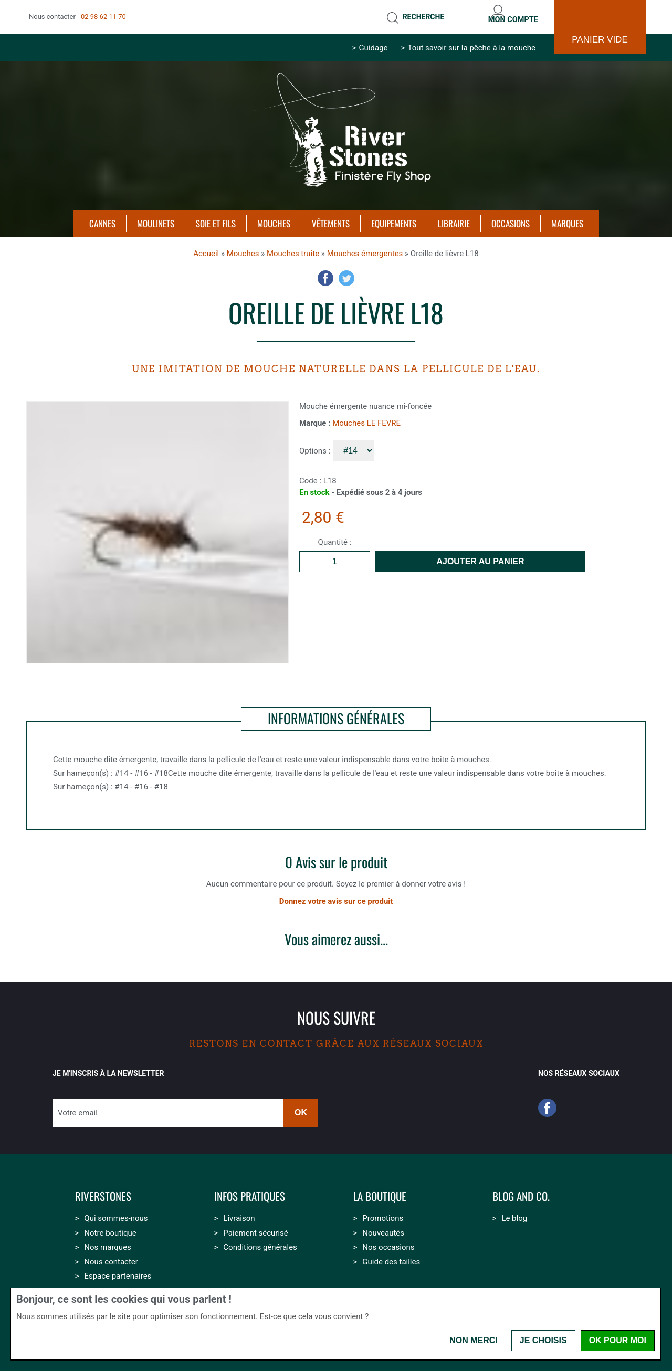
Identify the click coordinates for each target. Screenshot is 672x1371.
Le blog (514, 1212)
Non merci (473, 1340)
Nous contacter (111, 1255)
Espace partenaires (117, 1269)
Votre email (78, 1106)
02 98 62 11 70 (103, 13)
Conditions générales (260, 1241)
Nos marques (107, 1241)
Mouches (243, 247)
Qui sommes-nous (116, 1212)
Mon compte (508, 13)
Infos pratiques (249, 1190)
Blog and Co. (521, 1190)
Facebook (325, 272)
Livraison (239, 1212)
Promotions (382, 1212)
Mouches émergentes (365, 247)
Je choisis (543, 1340)
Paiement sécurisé (255, 1226)
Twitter (346, 272)
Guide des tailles (391, 1255)
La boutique (379, 1190)
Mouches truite (293, 247)
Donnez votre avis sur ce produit (336, 895)
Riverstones (103, 1190)
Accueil (206, 247)
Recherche (408, 13)
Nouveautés (383, 1226)
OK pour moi (617, 1340)
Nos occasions (388, 1241)
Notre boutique (110, 1226)
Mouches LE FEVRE (366, 416)
